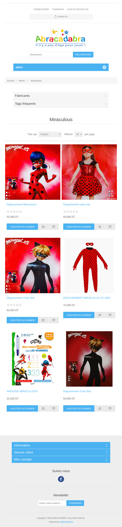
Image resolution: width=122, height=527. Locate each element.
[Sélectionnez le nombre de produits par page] (79, 134)
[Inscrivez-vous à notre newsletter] (52, 503)
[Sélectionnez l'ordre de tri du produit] (50, 134)
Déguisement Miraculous (21, 204)
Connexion (58, 9)
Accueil (10, 80)
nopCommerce (66, 522)
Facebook (61, 479)
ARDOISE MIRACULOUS (22, 391)
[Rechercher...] (51, 54)
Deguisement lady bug (76, 204)
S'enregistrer (41, 9)
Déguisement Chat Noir (21, 297)
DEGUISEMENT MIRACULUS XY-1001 (87, 297)
